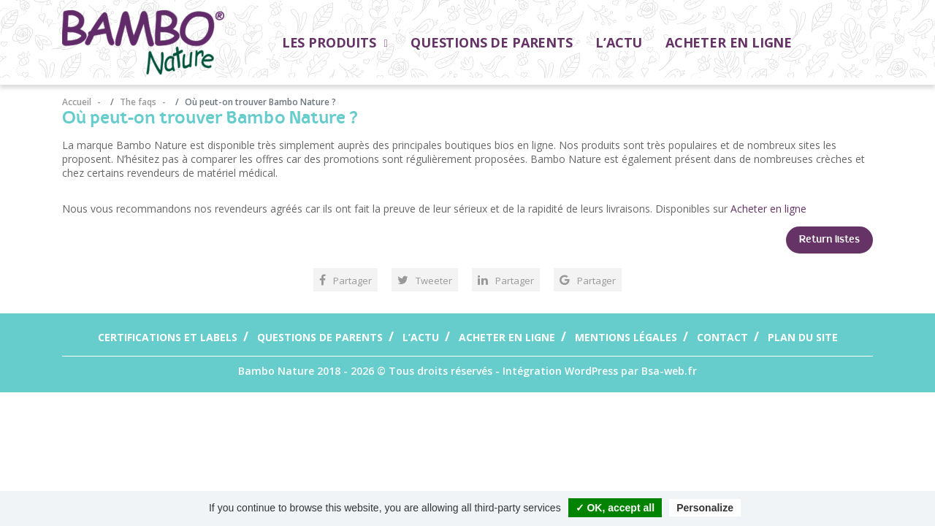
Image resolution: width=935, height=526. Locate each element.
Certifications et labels (167, 337)
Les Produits (335, 42)
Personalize (704, 508)
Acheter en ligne (728, 42)
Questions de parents (491, 42)
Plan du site (803, 337)
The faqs (138, 102)
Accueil (78, 102)
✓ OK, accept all (615, 508)
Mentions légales (626, 337)
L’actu (618, 42)
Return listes (829, 239)
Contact (722, 337)
